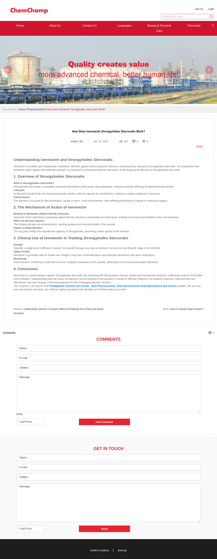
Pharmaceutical (35, 109)
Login (211, 9)
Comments (108, 339)
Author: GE (77, 141)
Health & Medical (99, 550)
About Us (55, 25)
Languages (124, 25)
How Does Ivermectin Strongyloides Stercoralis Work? (76, 109)
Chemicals (194, 25)
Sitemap (122, 550)
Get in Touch (108, 448)
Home (20, 25)
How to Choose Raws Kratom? (186, 309)
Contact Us (90, 25)
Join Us (199, 9)
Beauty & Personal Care (159, 28)
